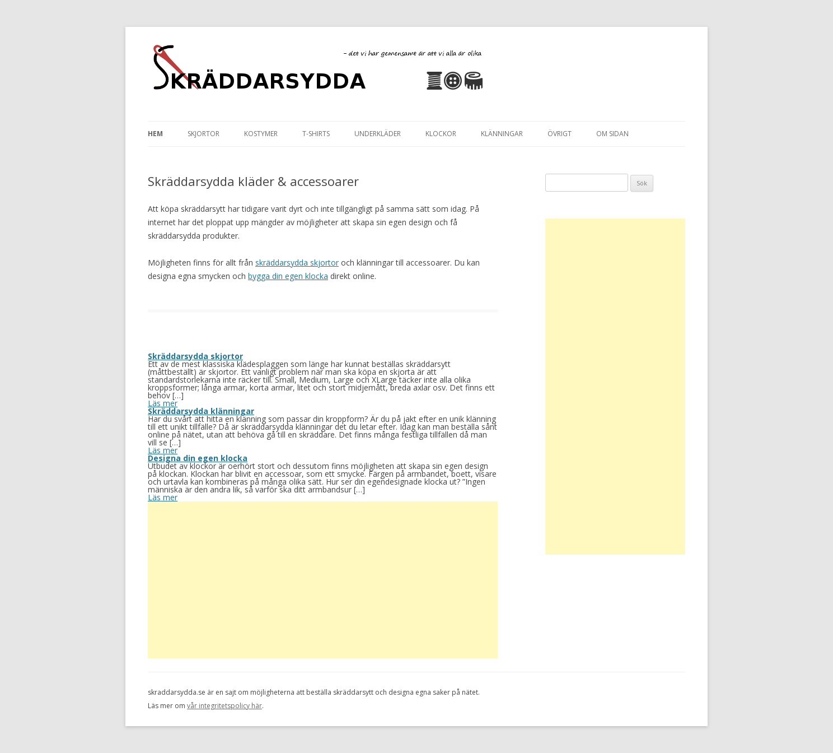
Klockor (440, 133)
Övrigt (559, 133)
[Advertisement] (323, 579)
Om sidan (612, 133)
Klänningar (502, 133)
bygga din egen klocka (288, 276)
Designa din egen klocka (197, 458)
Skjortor (203, 133)
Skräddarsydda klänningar (201, 411)
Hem (155, 133)
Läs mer (162, 403)
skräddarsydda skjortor (297, 262)
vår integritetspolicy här (224, 705)
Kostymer (261, 133)
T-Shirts (316, 133)
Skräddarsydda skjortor (195, 356)
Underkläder (377, 133)
